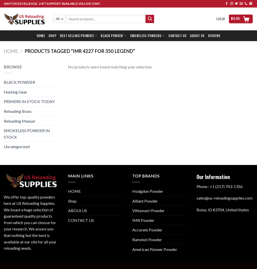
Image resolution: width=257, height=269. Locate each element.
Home (11, 51)
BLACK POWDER (113, 35)
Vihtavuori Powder (148, 210)
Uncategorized (17, 146)
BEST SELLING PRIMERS (78, 35)
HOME (41, 35)
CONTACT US (177, 35)
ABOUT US (197, 35)
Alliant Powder (145, 201)
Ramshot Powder (147, 239)
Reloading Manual (19, 121)
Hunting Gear (15, 91)
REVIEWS (214, 35)
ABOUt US (77, 210)
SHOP (52, 35)
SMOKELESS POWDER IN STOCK (27, 133)
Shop (72, 201)
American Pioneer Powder (154, 249)
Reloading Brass (18, 111)
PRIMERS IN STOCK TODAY (29, 101)
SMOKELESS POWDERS (147, 35)
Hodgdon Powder (147, 191)
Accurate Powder (147, 229)
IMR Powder (143, 220)
